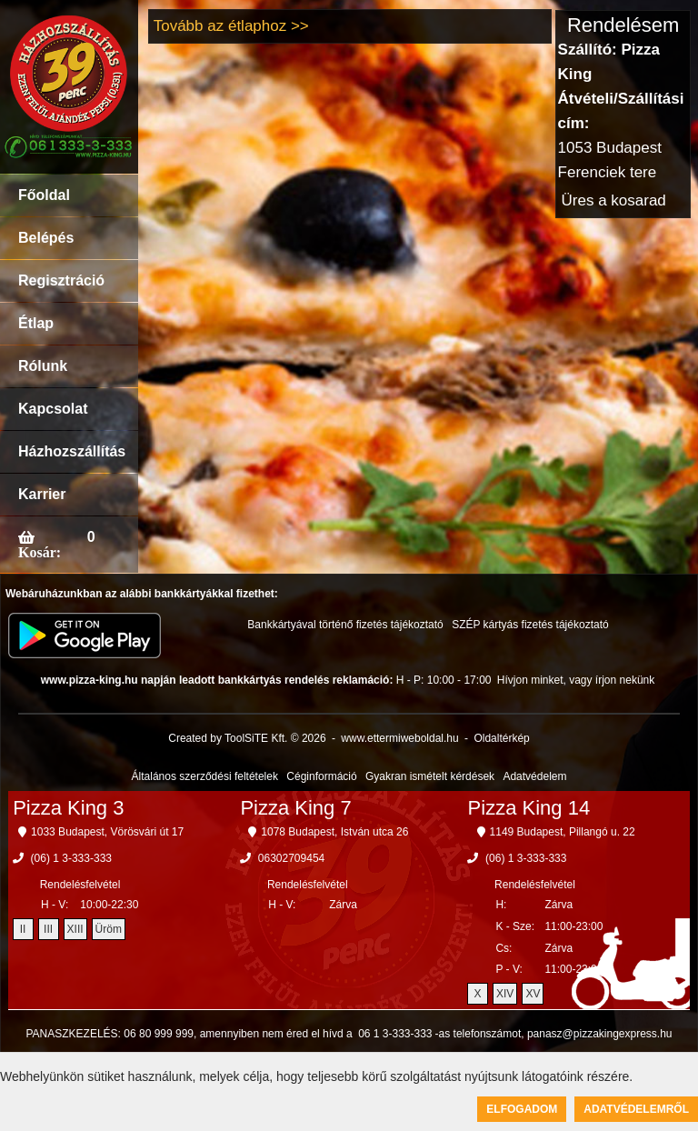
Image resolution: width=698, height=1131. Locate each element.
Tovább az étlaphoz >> (231, 26)
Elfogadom (521, 1109)
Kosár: (39, 552)
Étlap (36, 323)
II (23, 929)
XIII (75, 929)
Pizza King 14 (529, 807)
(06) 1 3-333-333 (71, 858)
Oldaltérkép (501, 738)
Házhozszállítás (71, 451)
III (48, 929)
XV (532, 993)
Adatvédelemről (636, 1109)
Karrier (41, 494)
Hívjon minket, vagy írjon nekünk (575, 680)
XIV (505, 993)
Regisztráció (61, 280)
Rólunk (42, 366)
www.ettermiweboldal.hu (399, 738)
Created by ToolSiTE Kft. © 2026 (246, 738)
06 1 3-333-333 (395, 1033)
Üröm (108, 929)
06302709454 (291, 858)
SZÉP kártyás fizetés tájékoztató (530, 624)
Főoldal (44, 195)
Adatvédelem (534, 776)
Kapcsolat (52, 408)
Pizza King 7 (295, 807)
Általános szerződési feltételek (205, 776)
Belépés (46, 237)
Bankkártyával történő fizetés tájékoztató (345, 624)
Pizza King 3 (68, 807)
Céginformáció (321, 776)
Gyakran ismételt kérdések (429, 776)
